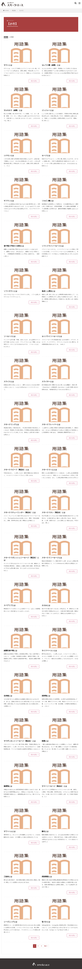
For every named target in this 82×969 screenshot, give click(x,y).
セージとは (46, 155)
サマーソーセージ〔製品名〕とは (54, 786)
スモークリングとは (11, 424)
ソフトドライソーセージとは (53, 246)
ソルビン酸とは (48, 201)
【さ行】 (21, 10)
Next (45, 946)
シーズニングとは (10, 922)
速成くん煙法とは (48, 291)
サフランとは (9, 201)
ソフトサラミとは (11, 291)
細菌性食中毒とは (10, 650)
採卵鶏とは (46, 696)
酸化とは (45, 831)
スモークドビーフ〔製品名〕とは (16, 470)
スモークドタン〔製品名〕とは (53, 512)
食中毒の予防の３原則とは (14, 246)
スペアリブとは (9, 605)
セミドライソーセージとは (53, 336)
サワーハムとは (9, 831)
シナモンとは (9, 155)
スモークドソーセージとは (53, 558)
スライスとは (9, 381)
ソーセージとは (9, 336)
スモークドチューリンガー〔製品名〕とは (20, 512)
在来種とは (8, 696)
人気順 (11, 37)
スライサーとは (48, 381)
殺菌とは (45, 741)
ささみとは (46, 605)
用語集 (14, 10)
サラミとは (8, 65)
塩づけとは (47, 922)
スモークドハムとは (49, 470)
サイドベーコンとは (49, 650)
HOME (7, 10)
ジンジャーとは (48, 110)
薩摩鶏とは (8, 786)
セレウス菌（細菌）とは (51, 65)
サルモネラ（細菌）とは (13, 110)
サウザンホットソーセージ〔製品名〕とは (20, 741)
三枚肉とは (8, 876)
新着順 (6, 37)
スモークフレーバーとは (51, 424)
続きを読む (34, 81)
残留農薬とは (47, 876)
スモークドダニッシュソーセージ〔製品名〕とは (21, 559)
